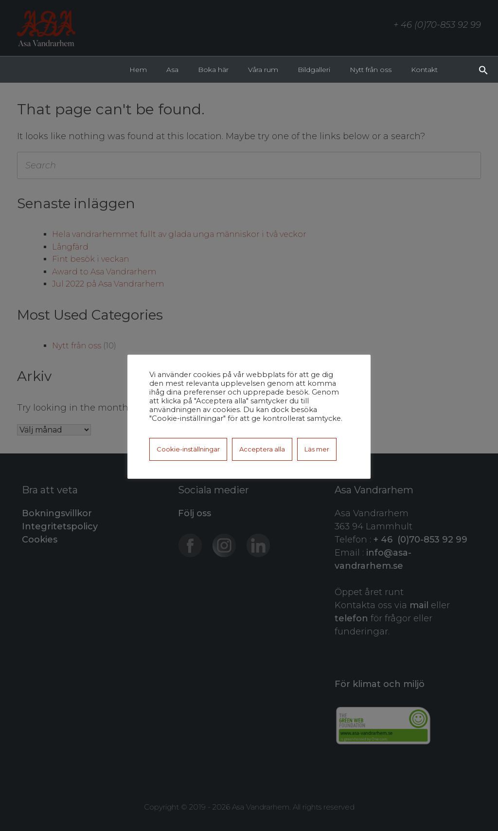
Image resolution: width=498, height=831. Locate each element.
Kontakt (424, 69)
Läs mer (316, 449)
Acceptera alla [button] (262, 449)
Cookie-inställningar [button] (188, 449)
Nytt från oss (370, 69)
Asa (172, 69)
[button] (483, 69)
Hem (138, 69)
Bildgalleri (314, 69)
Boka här (213, 69)
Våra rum (263, 69)
